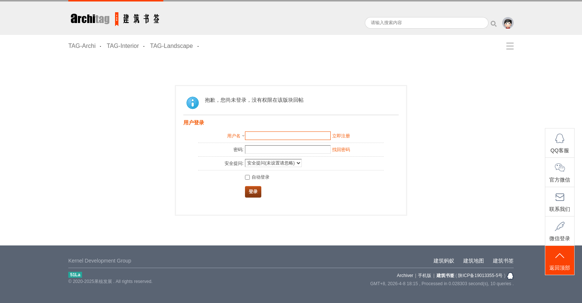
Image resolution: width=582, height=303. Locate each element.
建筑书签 (115, 17)
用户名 (234, 136)
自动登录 (257, 177)
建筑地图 (473, 261)
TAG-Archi (81, 46)
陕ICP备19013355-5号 (480, 275)
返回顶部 (559, 261)
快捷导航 (510, 46)
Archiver (405, 275)
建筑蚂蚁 (444, 261)
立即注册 (341, 136)
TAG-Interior (123, 46)
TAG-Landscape (171, 46)
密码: (238, 149)
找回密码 (341, 149)
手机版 (424, 275)
